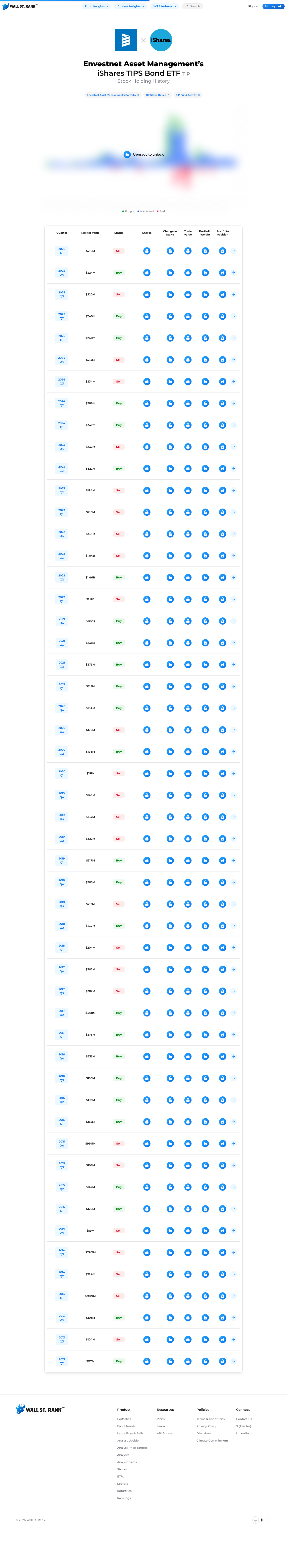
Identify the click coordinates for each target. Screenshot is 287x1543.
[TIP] (161, 40)
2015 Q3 (62, 1165)
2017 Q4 (62, 969)
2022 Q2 (61, 577)
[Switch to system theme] (256, 1520)
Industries (124, 1491)
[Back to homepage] (19, 6)
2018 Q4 (62, 882)
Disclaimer (204, 1433)
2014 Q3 (62, 1252)
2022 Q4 (61, 534)
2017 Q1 (62, 1034)
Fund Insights (97, 6)
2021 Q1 (62, 686)
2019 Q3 (62, 817)
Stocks (122, 1469)
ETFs (120, 1476)
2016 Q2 (62, 1100)
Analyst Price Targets (132, 1448)
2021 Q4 (62, 621)
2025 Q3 (61, 294)
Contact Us (244, 1419)
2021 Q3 (62, 643)
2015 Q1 (62, 1209)
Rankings (124, 1498)
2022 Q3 (61, 555)
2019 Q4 (62, 795)
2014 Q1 (62, 1296)
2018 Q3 (62, 904)
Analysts (123, 1455)
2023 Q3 (61, 468)
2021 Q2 (62, 664)
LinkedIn (242, 1433)
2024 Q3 (61, 381)
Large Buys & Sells (130, 1433)
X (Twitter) (243, 1426)
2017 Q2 (62, 1013)
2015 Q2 (62, 1187)
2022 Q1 (61, 599)
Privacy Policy (206, 1426)
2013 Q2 (62, 1361)
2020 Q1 (61, 773)
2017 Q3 (62, 991)
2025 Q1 (61, 338)
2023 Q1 (61, 512)
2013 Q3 (62, 1339)
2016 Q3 (62, 1078)
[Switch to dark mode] (268, 1520)
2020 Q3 (61, 730)
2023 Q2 (61, 490)
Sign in (253, 6)
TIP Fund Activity (188, 94)
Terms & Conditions (211, 1419)
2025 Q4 (61, 272)
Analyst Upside (128, 1440)
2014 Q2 (62, 1274)
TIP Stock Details (158, 94)
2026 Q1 (61, 251)
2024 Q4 (61, 360)
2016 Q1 (62, 1122)
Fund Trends (126, 1426)
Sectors (122, 1483)
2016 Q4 (62, 1056)
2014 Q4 (62, 1230)
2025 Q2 (61, 316)
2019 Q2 (62, 839)
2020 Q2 (61, 751)
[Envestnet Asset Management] (126, 40)
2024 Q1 (61, 425)
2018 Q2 (62, 926)
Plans (161, 1419)
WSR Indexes (165, 6)
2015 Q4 (62, 1143)
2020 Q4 (61, 708)
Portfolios (124, 1419)
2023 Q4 (61, 447)
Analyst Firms (127, 1462)
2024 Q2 (61, 403)
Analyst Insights (131, 6)
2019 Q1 (62, 860)
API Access (164, 1433)
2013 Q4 (62, 1317)
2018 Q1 (62, 947)
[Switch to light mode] (262, 1520)
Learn (161, 1426)
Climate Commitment (212, 1440)
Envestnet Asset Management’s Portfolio (113, 94)
